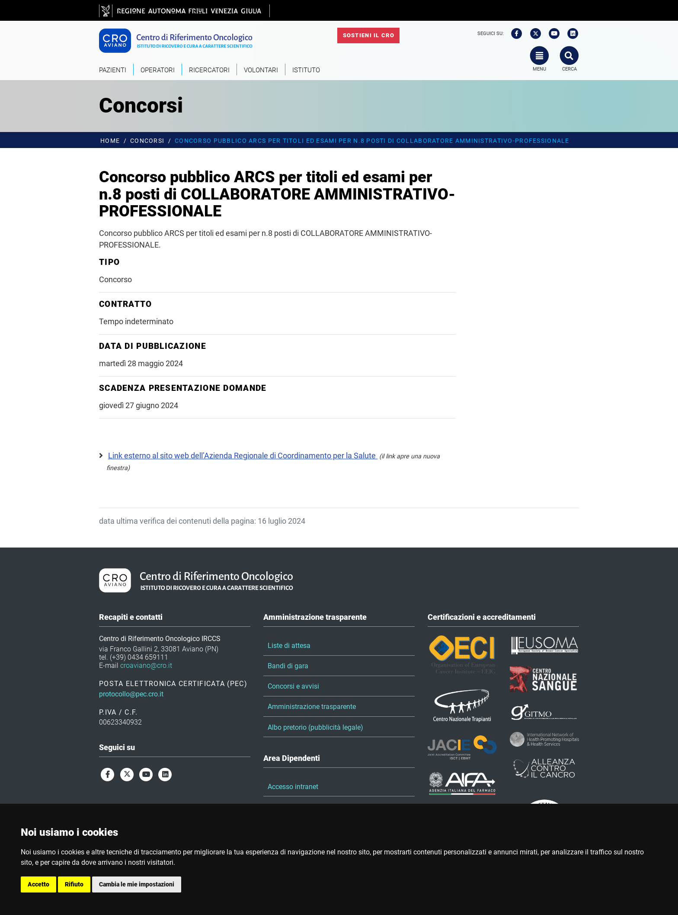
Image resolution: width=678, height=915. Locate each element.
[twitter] (532, 34)
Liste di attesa (289, 645)
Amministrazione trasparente (312, 706)
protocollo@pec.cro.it (131, 694)
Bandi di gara (288, 666)
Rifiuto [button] (74, 884)
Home (110, 141)
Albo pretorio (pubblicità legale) (315, 727)
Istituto (306, 70)
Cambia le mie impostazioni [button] (136, 884)
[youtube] (551, 34)
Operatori (158, 70)
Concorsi (147, 141)
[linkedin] (570, 34)
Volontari (261, 70)
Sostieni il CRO (368, 35)
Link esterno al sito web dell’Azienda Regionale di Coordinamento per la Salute (242, 455)
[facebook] (513, 34)
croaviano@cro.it (146, 665)
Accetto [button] (38, 884)
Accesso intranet (293, 787)
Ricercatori (209, 70)
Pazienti (112, 70)
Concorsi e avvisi (293, 686)
